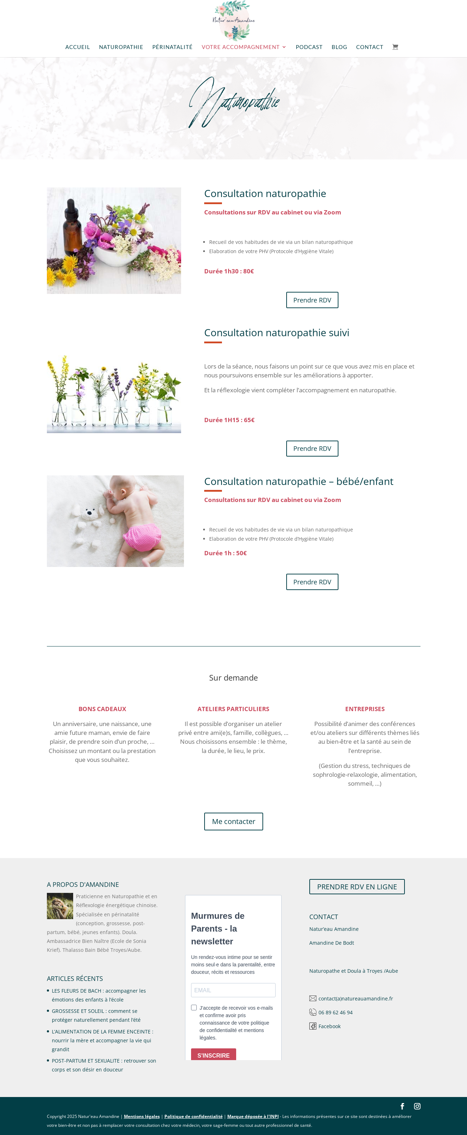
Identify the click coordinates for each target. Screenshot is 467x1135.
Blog (339, 47)
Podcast (309, 47)
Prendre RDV (312, 300)
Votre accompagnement (241, 47)
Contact (370, 47)
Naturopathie (121, 47)
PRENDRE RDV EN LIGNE (357, 886)
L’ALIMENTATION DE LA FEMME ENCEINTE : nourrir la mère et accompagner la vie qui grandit (102, 1040)
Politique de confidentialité (193, 1116)
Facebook (330, 1026)
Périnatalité (172, 47)
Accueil (77, 47)
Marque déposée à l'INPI (253, 1116)
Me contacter (233, 821)
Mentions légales (142, 1116)
